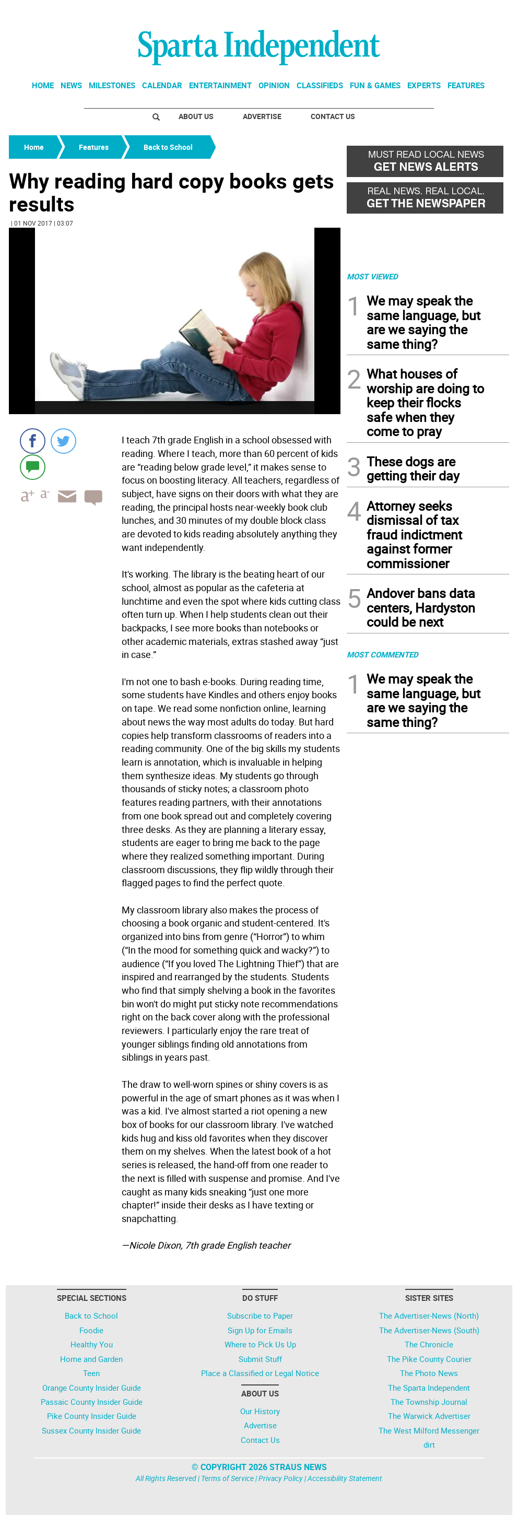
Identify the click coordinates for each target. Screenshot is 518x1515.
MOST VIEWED (372, 276)
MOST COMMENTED (382, 654)
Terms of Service (227, 1478)
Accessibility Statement (345, 1478)
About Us (196, 116)
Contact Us (333, 116)
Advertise (262, 116)
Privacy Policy (280, 1478)
